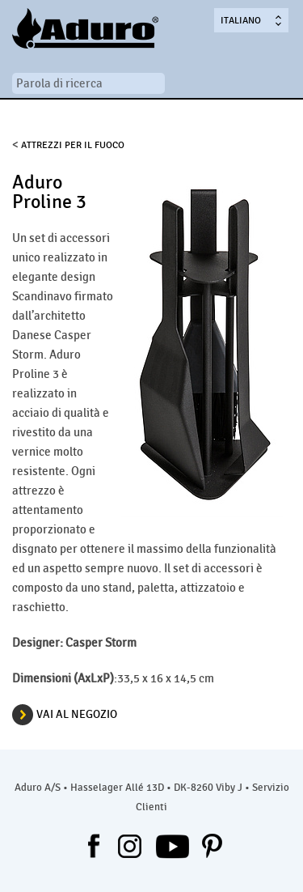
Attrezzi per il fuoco (72, 145)
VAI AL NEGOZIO (76, 714)
